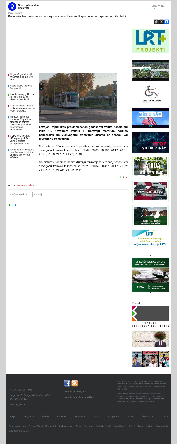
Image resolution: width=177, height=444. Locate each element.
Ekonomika (147, 416)
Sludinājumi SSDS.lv (19, 431)
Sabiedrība (79, 416)
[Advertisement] (68, 50)
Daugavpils (28, 416)
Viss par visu (113, 416)
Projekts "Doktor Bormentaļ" (43, 426)
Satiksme (88, 426)
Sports (96, 416)
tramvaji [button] (38, 194)
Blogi (140, 426)
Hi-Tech (131, 426)
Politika (45, 416)
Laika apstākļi (66, 426)
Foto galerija (162, 426)
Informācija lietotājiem (75, 391)
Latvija (12, 416)
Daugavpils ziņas (17, 426)
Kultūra (149, 426)
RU (162, 6)
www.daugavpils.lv (25, 185)
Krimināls (62, 416)
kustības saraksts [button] (18, 194)
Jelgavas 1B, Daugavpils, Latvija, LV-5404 (31, 395)
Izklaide (164, 416)
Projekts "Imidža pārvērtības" (110, 426)
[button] (167, 6)
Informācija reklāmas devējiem (79, 397)
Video (131, 416)
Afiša (78, 426)
